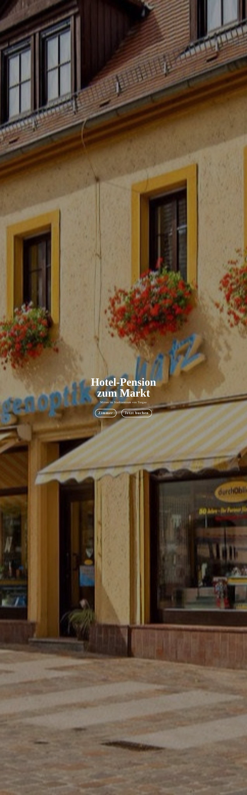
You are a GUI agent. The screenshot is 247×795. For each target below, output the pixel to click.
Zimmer (105, 413)
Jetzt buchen (137, 413)
